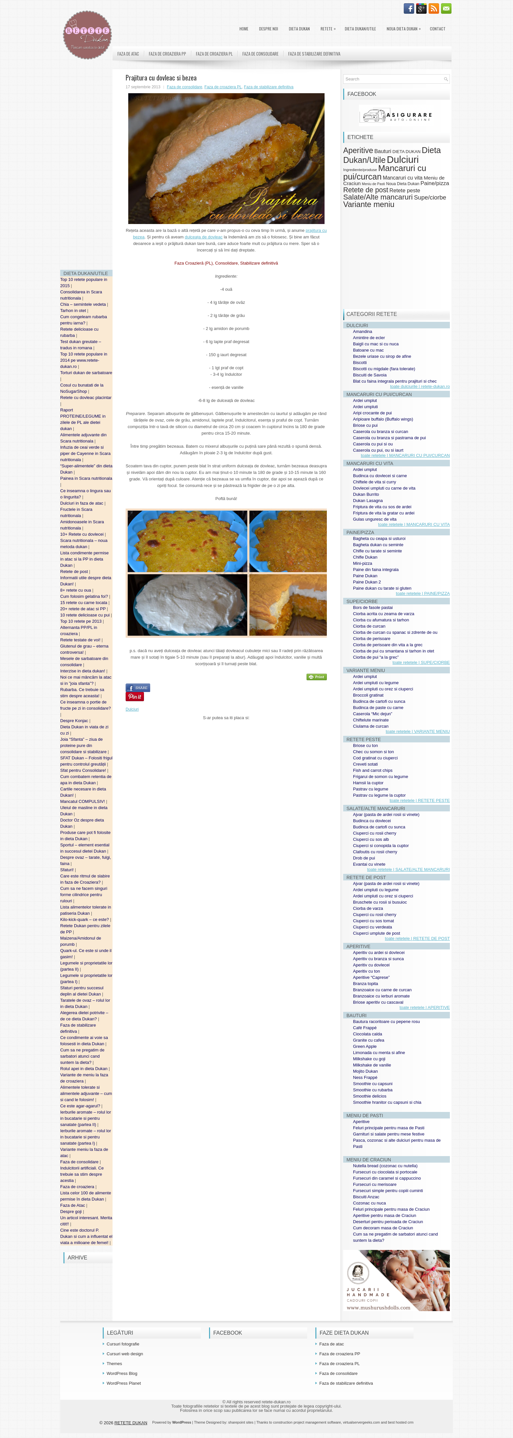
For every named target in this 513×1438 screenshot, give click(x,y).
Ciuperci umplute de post (376, 933)
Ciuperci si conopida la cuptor (381, 845)
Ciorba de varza (368, 908)
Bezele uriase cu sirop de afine (382, 356)
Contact (438, 28)
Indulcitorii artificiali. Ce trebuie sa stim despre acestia (82, 1174)
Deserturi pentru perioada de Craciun (388, 1221)
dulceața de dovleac (204, 236)
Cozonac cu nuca (369, 1203)
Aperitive (358, 150)
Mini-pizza (362, 563)
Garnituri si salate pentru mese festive (388, 1134)
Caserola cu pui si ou (373, 444)
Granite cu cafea (368, 1040)
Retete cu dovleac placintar (86, 397)
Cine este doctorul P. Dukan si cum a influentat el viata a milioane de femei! (86, 1236)
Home (243, 28)
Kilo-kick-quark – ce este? (85, 919)
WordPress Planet (124, 1383)
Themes (114, 1363)
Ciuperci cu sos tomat (373, 920)
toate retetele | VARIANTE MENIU (418, 731)
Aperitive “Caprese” (371, 977)
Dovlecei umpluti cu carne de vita (384, 488)
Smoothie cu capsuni (373, 1083)
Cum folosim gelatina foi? (84, 596)
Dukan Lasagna (368, 500)
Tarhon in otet (73, 310)
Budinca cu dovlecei (372, 820)
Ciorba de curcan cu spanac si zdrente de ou (395, 632)
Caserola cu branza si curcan (380, 431)
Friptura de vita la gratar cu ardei (384, 513)
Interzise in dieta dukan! (83, 670)
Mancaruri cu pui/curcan (384, 172)
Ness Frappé (365, 1077)
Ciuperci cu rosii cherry (374, 833)
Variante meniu (369, 204)
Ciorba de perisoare (371, 638)
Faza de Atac (73, 1205)
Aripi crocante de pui (372, 412)
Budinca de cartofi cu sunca (379, 701)
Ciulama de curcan (370, 726)
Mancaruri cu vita (403, 178)
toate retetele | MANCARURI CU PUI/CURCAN (405, 455)
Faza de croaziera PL (214, 53)
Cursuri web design (125, 1353)
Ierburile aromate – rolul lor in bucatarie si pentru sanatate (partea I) (85, 1137)
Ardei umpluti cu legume (375, 682)
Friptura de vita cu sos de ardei (382, 506)
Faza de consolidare (80, 1161)
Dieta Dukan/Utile (360, 28)
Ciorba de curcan (369, 626)
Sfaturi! (67, 869)
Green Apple (365, 1046)
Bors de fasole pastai (373, 607)
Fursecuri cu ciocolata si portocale (385, 1171)
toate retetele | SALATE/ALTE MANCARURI (408, 869)
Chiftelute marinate (371, 720)
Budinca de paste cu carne (378, 707)
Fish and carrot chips (373, 770)
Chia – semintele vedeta (83, 304)
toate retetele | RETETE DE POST (417, 938)
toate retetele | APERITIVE (424, 1007)
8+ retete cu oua (76, 590)
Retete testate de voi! (80, 639)
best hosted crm (401, 1422)
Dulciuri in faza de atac (82, 503)
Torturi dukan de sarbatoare (86, 372)
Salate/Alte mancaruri (378, 197)
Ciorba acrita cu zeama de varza (383, 613)
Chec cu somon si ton (373, 751)
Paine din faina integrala (376, 569)
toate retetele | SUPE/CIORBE (421, 662)
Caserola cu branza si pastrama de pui (389, 437)
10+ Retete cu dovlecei (82, 534)
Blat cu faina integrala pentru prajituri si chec (395, 381)
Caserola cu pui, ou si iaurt (378, 450)
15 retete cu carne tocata (84, 602)
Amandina (362, 331)
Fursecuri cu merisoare (375, 1184)
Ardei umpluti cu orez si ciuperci (383, 688)
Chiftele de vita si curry (374, 481)
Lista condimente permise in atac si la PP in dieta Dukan (84, 559)
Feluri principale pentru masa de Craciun (391, 1209)
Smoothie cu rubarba (373, 1089)
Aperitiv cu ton (366, 971)
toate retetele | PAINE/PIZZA (423, 593)
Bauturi (382, 151)
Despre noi (268, 28)
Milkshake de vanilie (372, 1065)
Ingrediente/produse (360, 169)
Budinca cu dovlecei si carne (380, 475)
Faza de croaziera (78, 1186)
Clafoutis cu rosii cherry (375, 851)
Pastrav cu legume (370, 789)
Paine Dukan (365, 575)
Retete (330, 27)
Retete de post (74, 571)
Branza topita (365, 983)
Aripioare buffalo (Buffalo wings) (383, 419)
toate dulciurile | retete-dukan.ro (420, 386)
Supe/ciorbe (430, 197)
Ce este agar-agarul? (80, 1105)
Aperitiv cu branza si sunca (378, 958)
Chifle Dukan (365, 557)
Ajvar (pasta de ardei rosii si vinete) (386, 814)
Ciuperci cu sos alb (371, 839)
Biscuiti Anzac (366, 1196)
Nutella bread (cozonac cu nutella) (385, 1165)
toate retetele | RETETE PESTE (420, 800)
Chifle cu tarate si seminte (377, 550)
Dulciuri (132, 709)
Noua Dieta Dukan (405, 27)
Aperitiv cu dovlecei (371, 964)
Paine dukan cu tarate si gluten (382, 588)
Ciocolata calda (367, 1033)
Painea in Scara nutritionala (86, 478)
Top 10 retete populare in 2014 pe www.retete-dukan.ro (83, 360)
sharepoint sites (241, 1422)
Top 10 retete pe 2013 (81, 621)
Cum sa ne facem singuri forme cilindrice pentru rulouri (83, 894)
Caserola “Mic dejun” (372, 713)
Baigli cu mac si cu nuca (375, 343)
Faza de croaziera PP (167, 53)
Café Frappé (365, 1027)
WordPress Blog (122, 1373)
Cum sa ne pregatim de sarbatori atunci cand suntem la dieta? (82, 1056)
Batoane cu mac (368, 350)
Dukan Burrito (366, 494)
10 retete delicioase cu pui (85, 615)
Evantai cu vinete (369, 864)
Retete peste (404, 190)
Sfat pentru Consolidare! (83, 770)
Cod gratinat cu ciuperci (375, 757)
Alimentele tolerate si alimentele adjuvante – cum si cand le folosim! (86, 1093)
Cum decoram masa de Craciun (383, 1227)
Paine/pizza (434, 183)
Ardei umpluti (365, 406)
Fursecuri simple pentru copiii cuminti (388, 1190)
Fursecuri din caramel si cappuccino (387, 1178)
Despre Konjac (74, 720)
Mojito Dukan (365, 1071)
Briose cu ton (365, 745)
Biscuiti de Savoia (370, 374)
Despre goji (71, 1211)
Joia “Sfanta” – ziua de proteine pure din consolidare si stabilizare (84, 745)
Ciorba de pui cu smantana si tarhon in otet (393, 651)
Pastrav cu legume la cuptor (379, 795)
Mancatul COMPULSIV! (83, 801)
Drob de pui (364, 858)
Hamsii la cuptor (368, 782)
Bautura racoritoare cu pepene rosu (386, 1021)
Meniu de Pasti (373, 184)
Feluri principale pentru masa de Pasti (388, 1127)
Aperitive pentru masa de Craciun (384, 1215)
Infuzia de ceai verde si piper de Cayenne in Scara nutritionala (85, 453)
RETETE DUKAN (131, 1422)
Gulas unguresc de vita (375, 519)
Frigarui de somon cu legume (380, 776)
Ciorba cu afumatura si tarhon (381, 619)
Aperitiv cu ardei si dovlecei (379, 952)
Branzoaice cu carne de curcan (382, 989)
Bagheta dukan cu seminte (378, 544)
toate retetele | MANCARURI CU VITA (414, 524)
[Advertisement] (86, 167)
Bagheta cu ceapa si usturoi (379, 538)
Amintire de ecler (369, 337)
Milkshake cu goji (369, 1058)
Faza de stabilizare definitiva (314, 53)
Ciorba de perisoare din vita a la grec (387, 644)
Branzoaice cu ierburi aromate (381, 996)
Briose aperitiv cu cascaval (378, 1002)
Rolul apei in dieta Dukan (84, 1068)
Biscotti (360, 362)
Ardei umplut (365, 400)
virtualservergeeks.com (361, 1422)
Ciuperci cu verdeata (372, 927)
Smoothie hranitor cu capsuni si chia (387, 1102)
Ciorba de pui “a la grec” (375, 657)
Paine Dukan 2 (367, 582)
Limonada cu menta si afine (379, 1052)
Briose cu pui (365, 425)
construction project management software (307, 1422)
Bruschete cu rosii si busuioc (380, 902)
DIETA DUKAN (299, 28)
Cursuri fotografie (123, 1344)
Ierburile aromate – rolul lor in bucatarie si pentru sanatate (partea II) (85, 1118)
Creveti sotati (365, 764)
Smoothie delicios (369, 1096)
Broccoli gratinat (368, 695)
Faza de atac (128, 53)
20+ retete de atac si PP (83, 608)
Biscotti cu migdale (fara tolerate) (384, 368)
